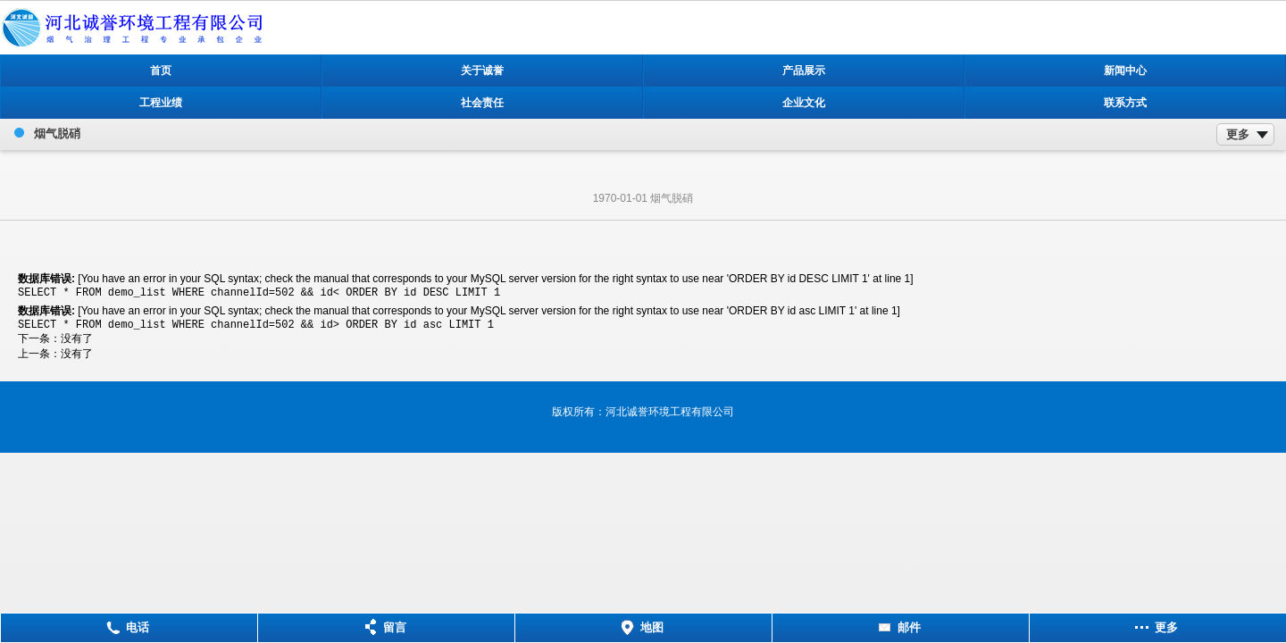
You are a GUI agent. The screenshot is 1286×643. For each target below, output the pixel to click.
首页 (160, 70)
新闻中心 (1125, 70)
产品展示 (803, 70)
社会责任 (482, 102)
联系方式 (1125, 102)
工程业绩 (160, 102)
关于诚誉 (482, 70)
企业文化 (803, 102)
